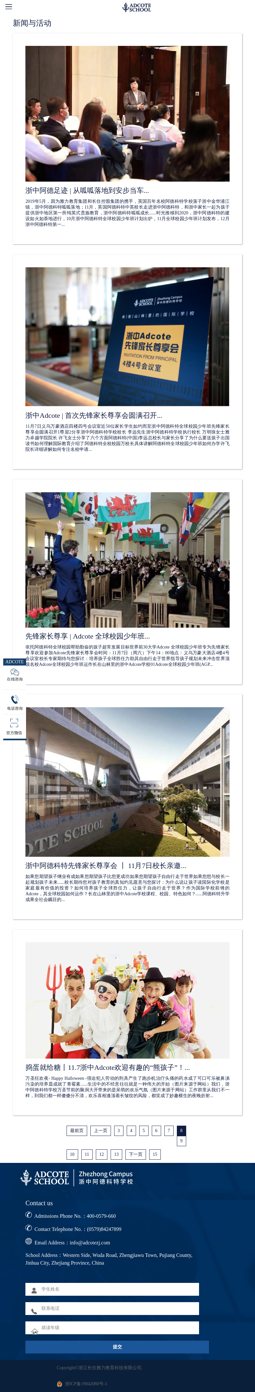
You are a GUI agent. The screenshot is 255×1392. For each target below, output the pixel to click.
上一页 (100, 1130)
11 (87, 1154)
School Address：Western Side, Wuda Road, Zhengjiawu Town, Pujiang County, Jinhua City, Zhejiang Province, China (108, 1259)
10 (72, 1154)
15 (155, 1154)
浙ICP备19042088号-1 (86, 1383)
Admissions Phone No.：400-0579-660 (75, 1216)
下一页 (135, 1154)
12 (101, 1154)
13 (116, 1154)
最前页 (77, 1130)
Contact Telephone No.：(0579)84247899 (77, 1229)
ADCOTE (14, 661)
